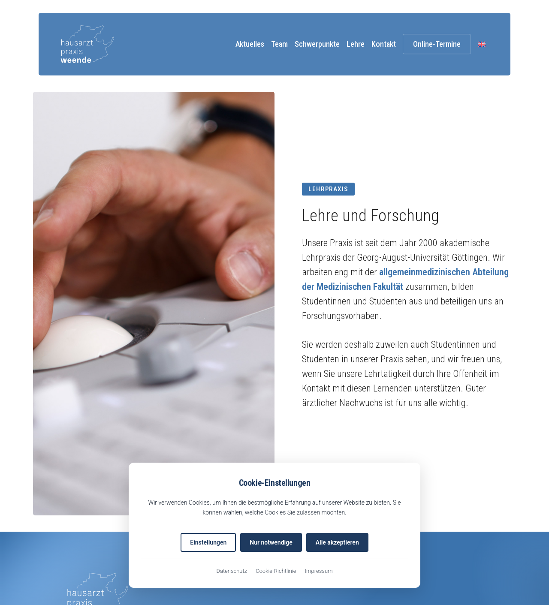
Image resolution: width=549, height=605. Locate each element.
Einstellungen (208, 542)
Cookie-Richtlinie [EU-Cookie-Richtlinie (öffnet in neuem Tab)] (276, 571)
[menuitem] (481, 44)
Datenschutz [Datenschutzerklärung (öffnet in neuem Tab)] (231, 571)
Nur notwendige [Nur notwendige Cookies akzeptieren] (271, 542)
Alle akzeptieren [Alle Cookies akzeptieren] (337, 542)
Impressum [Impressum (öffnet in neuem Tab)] (319, 571)
